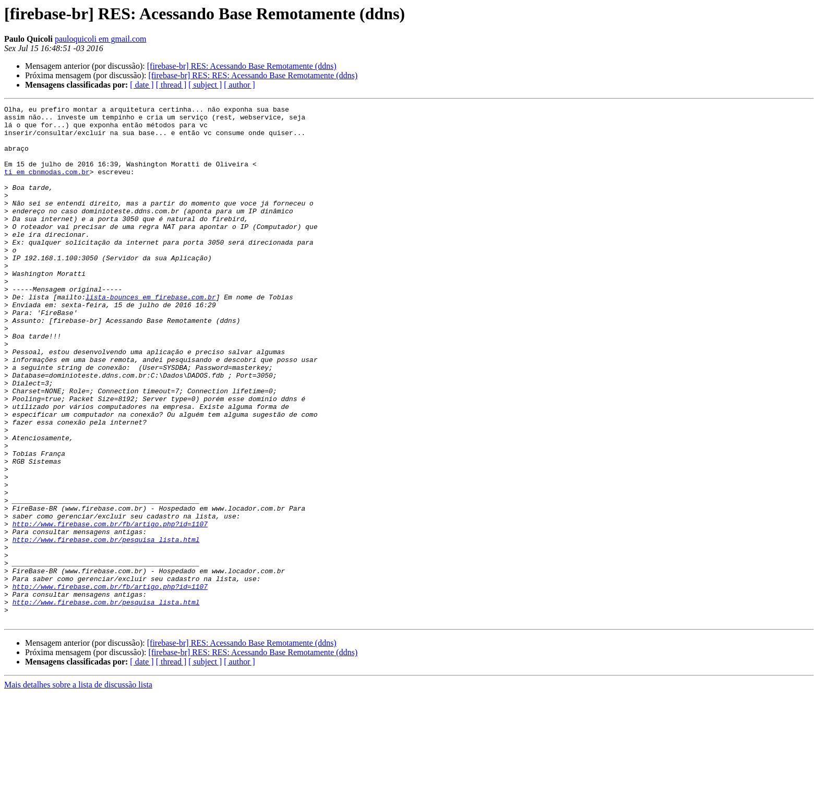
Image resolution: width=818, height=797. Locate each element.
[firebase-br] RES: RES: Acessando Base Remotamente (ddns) (252, 75)
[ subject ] (205, 84)
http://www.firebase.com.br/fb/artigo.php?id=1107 (110, 608)
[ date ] (141, 84)
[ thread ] (171, 84)
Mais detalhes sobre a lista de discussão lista (78, 787)
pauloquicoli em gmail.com (101, 38)
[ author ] (239, 84)
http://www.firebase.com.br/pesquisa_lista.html (106, 627)
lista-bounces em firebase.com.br (151, 336)
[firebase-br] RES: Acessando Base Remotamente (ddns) (241, 66)
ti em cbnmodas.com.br (47, 185)
